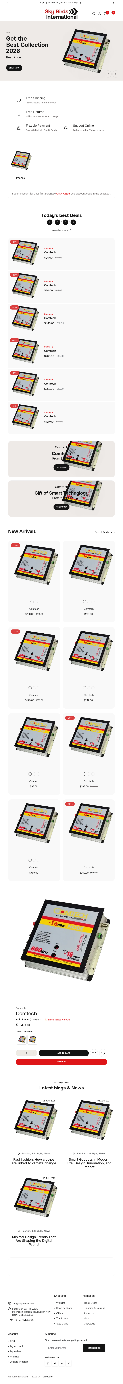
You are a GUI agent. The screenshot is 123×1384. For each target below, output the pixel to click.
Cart (12, 1341)
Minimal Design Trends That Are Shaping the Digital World (34, 1241)
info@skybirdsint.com (23, 1303)
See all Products (61, 230)
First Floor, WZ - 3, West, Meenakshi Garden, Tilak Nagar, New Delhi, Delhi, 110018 (31, 1312)
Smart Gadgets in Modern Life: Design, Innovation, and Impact (89, 1163)
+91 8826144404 (21, 1320)
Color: (19, 1032)
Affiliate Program (19, 1362)
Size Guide (62, 1323)
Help (86, 1318)
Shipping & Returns (94, 1308)
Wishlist (60, 1303)
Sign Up (77, 3)
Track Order (90, 1303)
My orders (15, 1351)
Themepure (46, 1376)
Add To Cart (64, 1053)
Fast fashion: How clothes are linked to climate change (34, 1161)
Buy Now (61, 1062)
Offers (59, 1313)
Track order (62, 1318)
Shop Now (14, 68)
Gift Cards (89, 1323)
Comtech (50, 252)
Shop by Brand (64, 1308)
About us (89, 1313)
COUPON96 (63, 193)
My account (16, 1346)
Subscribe (94, 1348)
